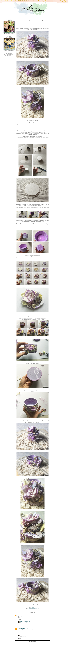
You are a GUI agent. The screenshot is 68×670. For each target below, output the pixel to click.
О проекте (35, 15)
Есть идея (37, 608)
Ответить (19, 617)
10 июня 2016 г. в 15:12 (25, 614)
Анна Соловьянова (21, 628)
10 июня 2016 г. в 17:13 (27, 628)
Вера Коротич (20, 614)
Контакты (41, 15)
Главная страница (28, 15)
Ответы (20, 619)
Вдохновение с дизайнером (32, 608)
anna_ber (21, 621)
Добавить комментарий (32, 641)
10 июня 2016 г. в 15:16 (26, 621)
